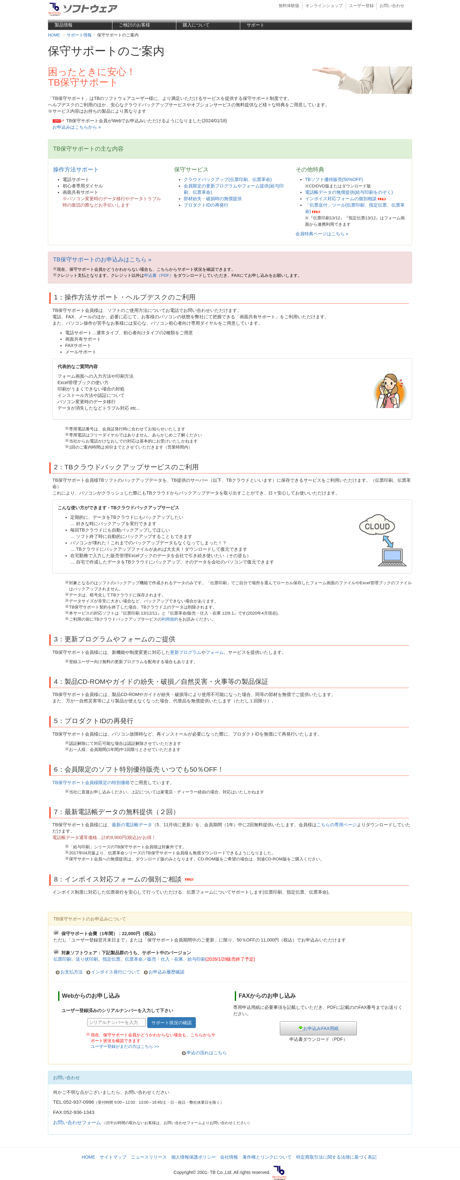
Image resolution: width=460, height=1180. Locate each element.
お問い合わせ (391, 6)
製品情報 (64, 24)
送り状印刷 (87, 959)
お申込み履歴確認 (166, 971)
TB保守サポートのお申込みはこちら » (102, 259)
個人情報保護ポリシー (193, 1157)
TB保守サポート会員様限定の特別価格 (91, 782)
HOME (88, 1157)
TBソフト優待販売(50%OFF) (334, 179)
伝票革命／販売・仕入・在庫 (154, 959)
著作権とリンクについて (267, 1157)
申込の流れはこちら (207, 1052)
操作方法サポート (76, 169)
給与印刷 (221, 959)
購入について (196, 24)
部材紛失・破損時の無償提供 (213, 198)
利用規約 (170, 619)
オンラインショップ (324, 6)
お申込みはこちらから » (76, 127)
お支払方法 (71, 971)
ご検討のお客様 (134, 24)
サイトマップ (113, 1157)
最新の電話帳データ (132, 824)
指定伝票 (111, 959)
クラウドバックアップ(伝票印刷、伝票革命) (228, 179)
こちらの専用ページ (337, 824)
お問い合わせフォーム (77, 1122)
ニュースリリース (149, 1157)
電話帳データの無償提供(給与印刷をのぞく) (349, 192)
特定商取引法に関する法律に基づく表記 (336, 1157)
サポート (255, 24)
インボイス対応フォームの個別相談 (341, 198)
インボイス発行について (115, 971)
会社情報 (229, 1157)
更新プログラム (185, 652)
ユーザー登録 (361, 6)
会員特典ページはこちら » (322, 233)
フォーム (215, 652)
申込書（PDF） (158, 275)
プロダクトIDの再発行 (206, 205)
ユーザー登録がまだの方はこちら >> (125, 1046)
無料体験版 (289, 6)
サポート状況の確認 (171, 1022)
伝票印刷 (62, 959)
